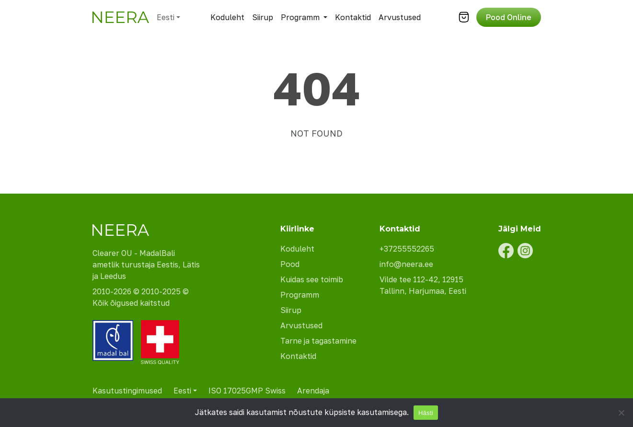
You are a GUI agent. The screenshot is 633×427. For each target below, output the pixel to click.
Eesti (165, 17)
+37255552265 (407, 249)
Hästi (425, 412)
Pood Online (508, 17)
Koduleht (227, 17)
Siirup (262, 17)
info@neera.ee (406, 264)
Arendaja (313, 390)
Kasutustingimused (127, 390)
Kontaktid (353, 17)
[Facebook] (506, 250)
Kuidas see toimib (311, 279)
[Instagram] (525, 250)
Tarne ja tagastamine (318, 341)
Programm (299, 295)
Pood (289, 264)
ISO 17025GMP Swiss (247, 390)
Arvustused (400, 17)
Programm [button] (300, 17)
